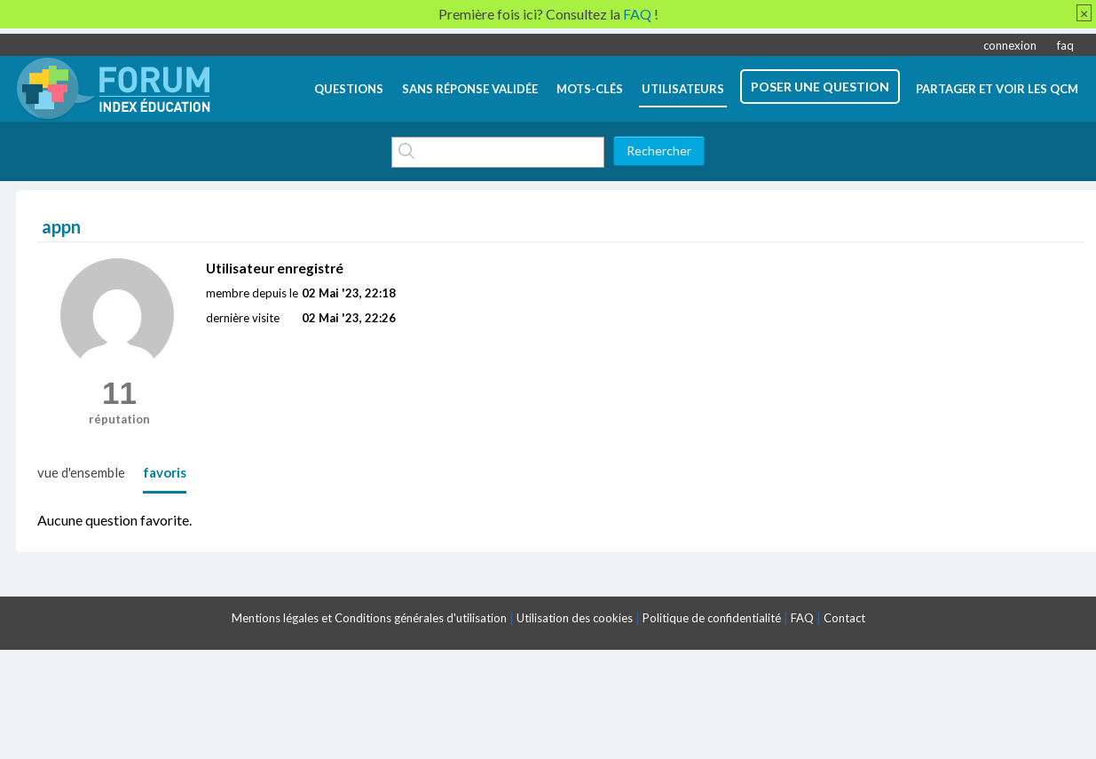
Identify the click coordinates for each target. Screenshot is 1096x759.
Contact (844, 618)
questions (348, 89)
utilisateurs (683, 89)
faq (1065, 45)
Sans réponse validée (470, 89)
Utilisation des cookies (574, 618)
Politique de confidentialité (712, 618)
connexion (1010, 45)
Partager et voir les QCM (997, 89)
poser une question (820, 86)
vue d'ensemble (81, 472)
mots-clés (589, 89)
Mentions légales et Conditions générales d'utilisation (369, 618)
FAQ (802, 618)
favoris (164, 472)
